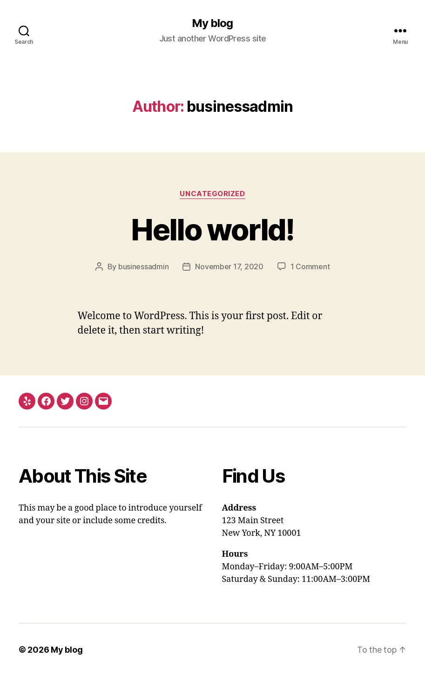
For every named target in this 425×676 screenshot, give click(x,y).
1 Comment (310, 266)
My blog (212, 23)
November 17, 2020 (229, 266)
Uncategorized (212, 194)
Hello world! (212, 229)
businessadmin (143, 266)
